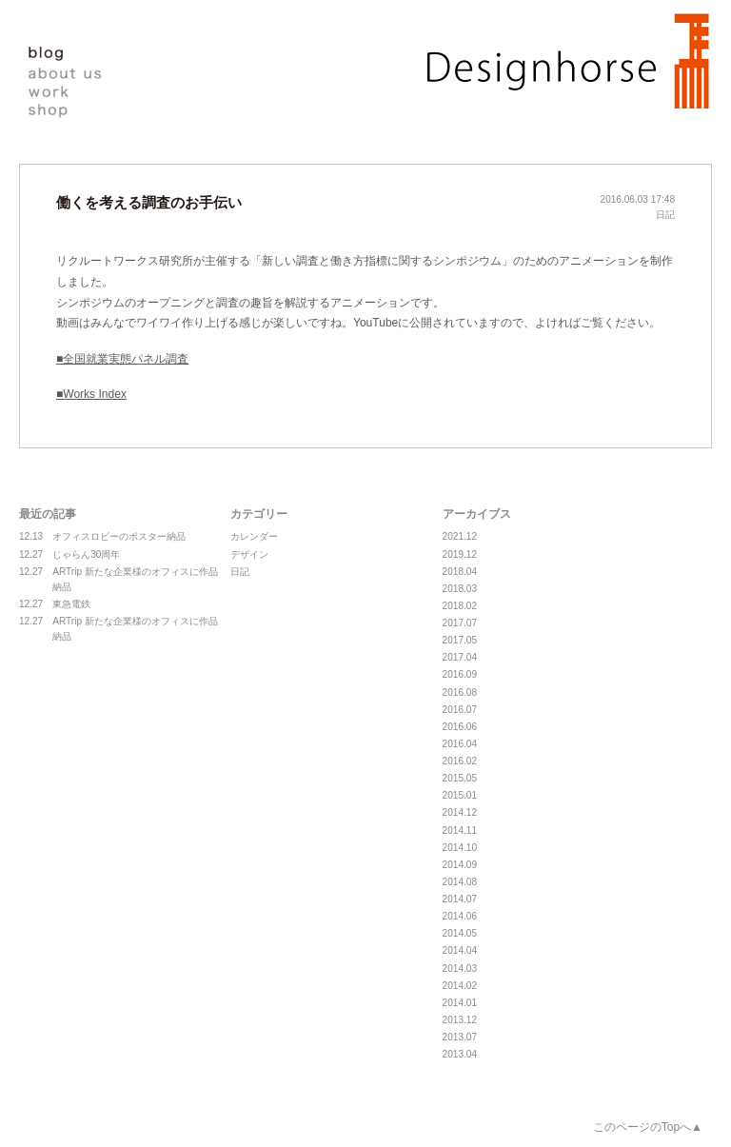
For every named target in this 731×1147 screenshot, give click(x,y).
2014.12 (460, 812)
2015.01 (460, 795)
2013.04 (460, 1054)
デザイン (249, 554)
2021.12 (460, 536)
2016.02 (460, 761)
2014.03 (460, 968)
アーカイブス (477, 514)
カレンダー (254, 536)
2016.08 (460, 692)
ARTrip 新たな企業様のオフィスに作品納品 (118, 578)
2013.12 (460, 1020)
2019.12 (460, 554)
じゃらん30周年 (69, 555)
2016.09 (460, 674)
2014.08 (460, 882)
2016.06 (460, 727)
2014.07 (460, 899)
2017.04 (460, 657)
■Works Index (91, 394)
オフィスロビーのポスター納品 (102, 536)
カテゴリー (258, 514)
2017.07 (460, 623)
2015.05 (460, 778)
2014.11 (460, 830)
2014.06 (460, 916)
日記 (665, 214)
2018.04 (460, 571)
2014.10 (460, 847)
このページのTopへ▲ (647, 1127)
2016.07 (460, 709)
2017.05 (460, 640)
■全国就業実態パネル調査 (122, 359)
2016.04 (460, 744)
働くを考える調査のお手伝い (149, 202)
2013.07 (460, 1037)
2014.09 (460, 865)
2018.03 (460, 588)
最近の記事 (47, 514)
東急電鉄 (54, 604)
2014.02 (460, 985)
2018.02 (460, 606)
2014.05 (460, 933)
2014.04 (460, 950)
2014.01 (460, 1003)
